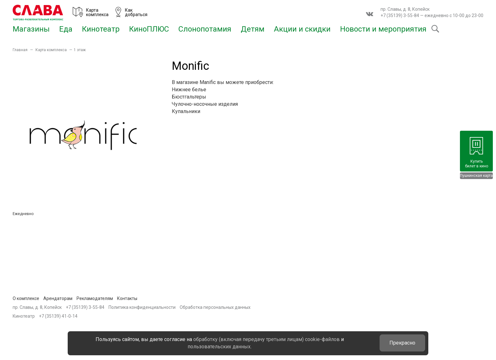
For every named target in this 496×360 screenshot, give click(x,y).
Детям (252, 29)
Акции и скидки (302, 29)
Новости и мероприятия (383, 29)
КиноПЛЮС (149, 29)
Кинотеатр (101, 29)
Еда (65, 29)
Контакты (127, 298)
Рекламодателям (95, 298)
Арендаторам (57, 298)
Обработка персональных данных (215, 307)
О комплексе (26, 298)
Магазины (31, 29)
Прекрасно (402, 343)
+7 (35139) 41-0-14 (58, 316)
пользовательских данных (219, 347)
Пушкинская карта (476, 175)
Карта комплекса (51, 50)
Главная (20, 50)
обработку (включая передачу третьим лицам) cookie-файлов (266, 339)
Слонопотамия (204, 29)
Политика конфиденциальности (142, 307)
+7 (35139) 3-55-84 (400, 15)
